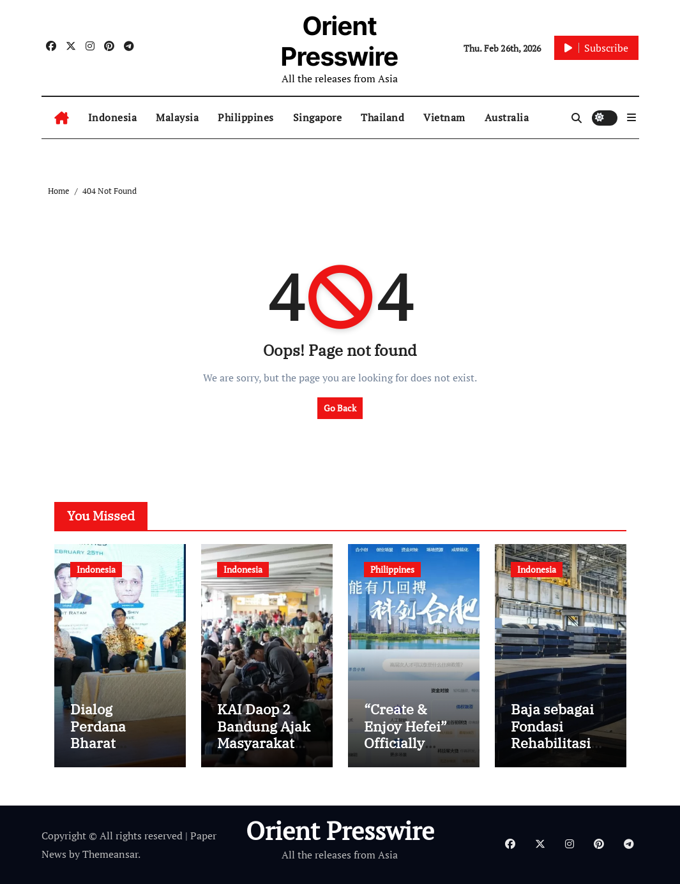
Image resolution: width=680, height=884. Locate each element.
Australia (507, 117)
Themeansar (110, 854)
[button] (631, 117)
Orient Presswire (339, 41)
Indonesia (112, 117)
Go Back (340, 408)
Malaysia (177, 117)
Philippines (246, 117)
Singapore (317, 117)
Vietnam (444, 117)
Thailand (382, 117)
